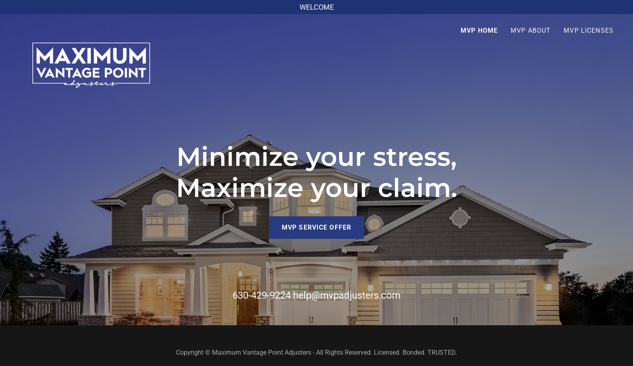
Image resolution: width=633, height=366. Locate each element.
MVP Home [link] (479, 30)
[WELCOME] (316, 7)
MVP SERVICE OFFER (316, 227)
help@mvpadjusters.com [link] (346, 295)
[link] (91, 28)
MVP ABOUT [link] (531, 30)
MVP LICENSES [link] (589, 30)
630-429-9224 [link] (262, 295)
